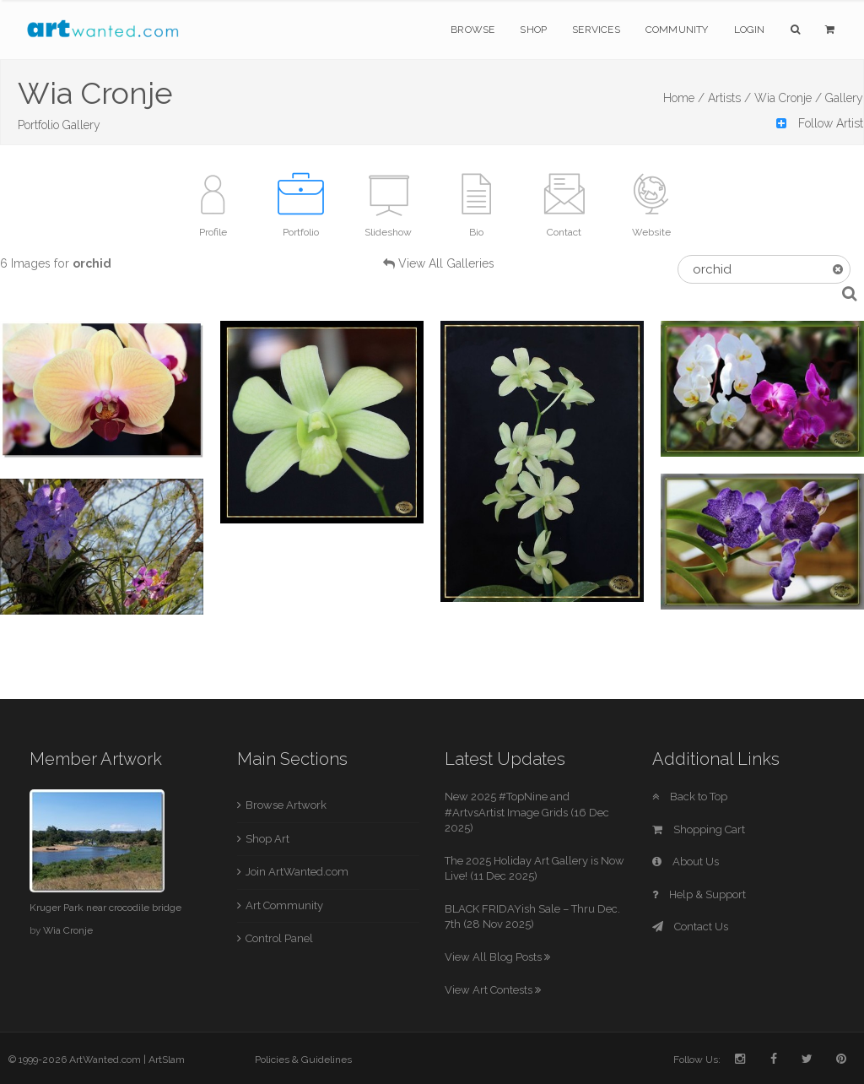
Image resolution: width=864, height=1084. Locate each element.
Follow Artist (819, 123)
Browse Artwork (286, 805)
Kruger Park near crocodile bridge (105, 907)
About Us (685, 861)
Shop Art (267, 838)
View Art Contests (493, 990)
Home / (684, 98)
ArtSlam (166, 1059)
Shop (533, 29)
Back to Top (689, 796)
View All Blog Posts (497, 957)
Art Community (284, 905)
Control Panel (279, 938)
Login (749, 29)
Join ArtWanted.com (297, 871)
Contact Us (690, 926)
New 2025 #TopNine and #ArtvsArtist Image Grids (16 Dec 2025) (527, 812)
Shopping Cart (698, 829)
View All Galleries (446, 263)
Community (677, 29)
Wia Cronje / (788, 98)
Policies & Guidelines (303, 1059)
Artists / (729, 98)
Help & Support (699, 894)
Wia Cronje (68, 930)
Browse (472, 29)
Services (596, 29)
